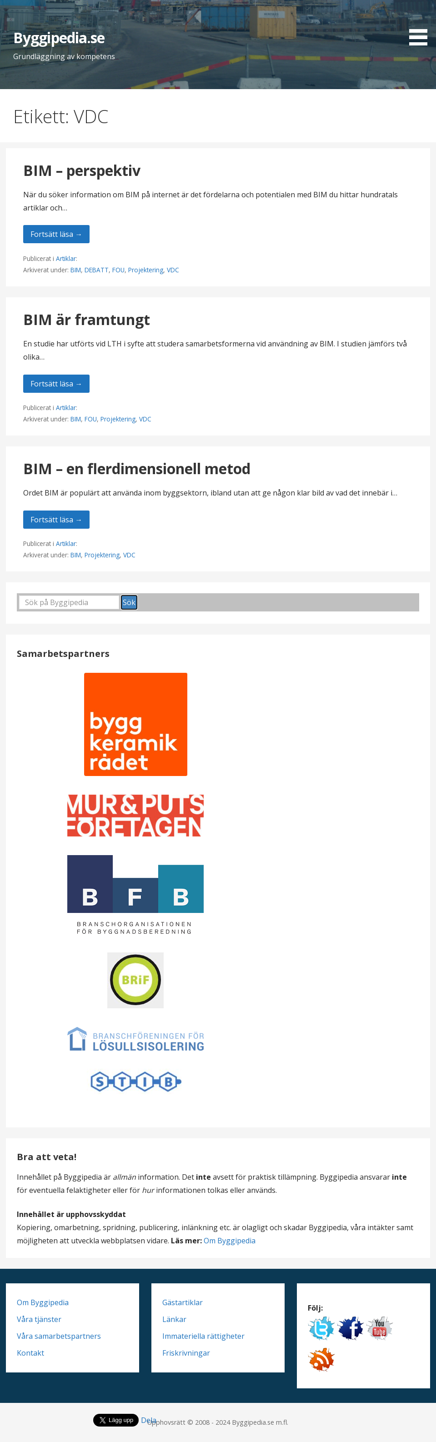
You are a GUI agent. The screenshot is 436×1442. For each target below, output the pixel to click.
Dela (148, 1420)
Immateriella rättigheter (203, 1336)
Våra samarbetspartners (59, 1336)
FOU (118, 269)
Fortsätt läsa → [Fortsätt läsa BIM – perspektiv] (56, 234)
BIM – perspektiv (81, 170)
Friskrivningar (186, 1353)
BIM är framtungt (86, 319)
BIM (75, 269)
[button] (421, 24)
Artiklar (66, 258)
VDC (173, 269)
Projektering (145, 269)
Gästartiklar (182, 1302)
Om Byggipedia (230, 1241)
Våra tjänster (39, 1319)
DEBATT (97, 269)
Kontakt (30, 1353)
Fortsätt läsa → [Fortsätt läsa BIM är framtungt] (56, 384)
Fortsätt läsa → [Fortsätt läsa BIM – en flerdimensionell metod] (56, 520)
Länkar (174, 1319)
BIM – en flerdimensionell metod (137, 468)
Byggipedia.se (59, 37)
